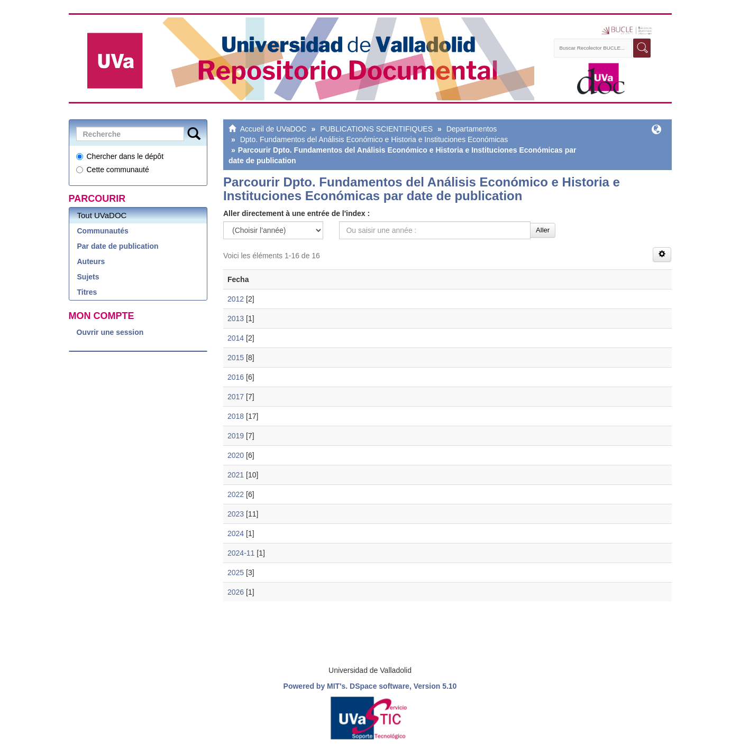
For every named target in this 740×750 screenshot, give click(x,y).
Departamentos (471, 129)
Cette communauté (112, 169)
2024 (235, 533)
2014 (235, 338)
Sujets (88, 277)
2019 (235, 436)
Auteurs (91, 261)
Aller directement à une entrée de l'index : (296, 213)
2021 (235, 475)
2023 (235, 514)
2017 (235, 396)
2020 (235, 455)
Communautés (103, 231)
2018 (235, 416)
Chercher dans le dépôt (120, 156)
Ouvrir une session (110, 332)
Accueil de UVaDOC (273, 129)
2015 (235, 357)
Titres (87, 292)
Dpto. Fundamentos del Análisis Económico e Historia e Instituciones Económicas (374, 139)
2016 (235, 377)
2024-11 (240, 553)
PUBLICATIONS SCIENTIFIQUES (376, 129)
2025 (235, 572)
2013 (235, 318)
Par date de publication (118, 246)
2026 (235, 592)
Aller (543, 230)
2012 (235, 299)
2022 (235, 494)
